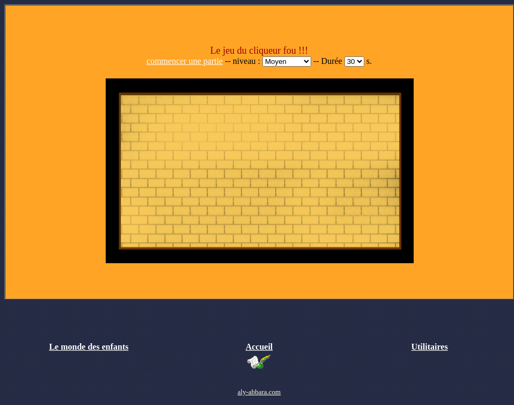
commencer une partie (184, 61)
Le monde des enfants (88, 346)
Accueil (259, 346)
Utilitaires (429, 346)
